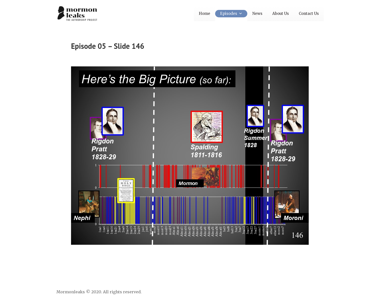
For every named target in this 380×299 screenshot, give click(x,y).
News (257, 13)
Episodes (231, 13)
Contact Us (309, 13)
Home (204, 13)
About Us (280, 13)
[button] (239, 13)
